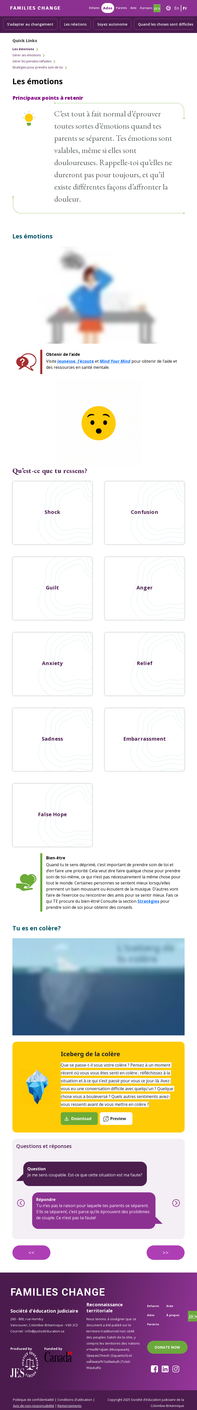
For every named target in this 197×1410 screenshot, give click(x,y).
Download (81, 1118)
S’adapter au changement (30, 24)
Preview (118, 1118)
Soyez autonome (112, 24)
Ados (107, 8)
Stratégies (148, 901)
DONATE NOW (167, 1347)
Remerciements (69, 1405)
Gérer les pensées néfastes (31, 61)
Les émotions (23, 49)
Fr (185, 8)
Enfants (94, 8)
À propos (146, 8)
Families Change (35, 8)
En (176, 8)
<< (31, 1252)
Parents (121, 8)
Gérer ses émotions (26, 55)
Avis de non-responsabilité (33, 1405)
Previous (21, 1203)
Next (176, 1203)
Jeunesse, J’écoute (75, 361)
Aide (133, 8)
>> (166, 1252)
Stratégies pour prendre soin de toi (37, 67)
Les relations (75, 24)
